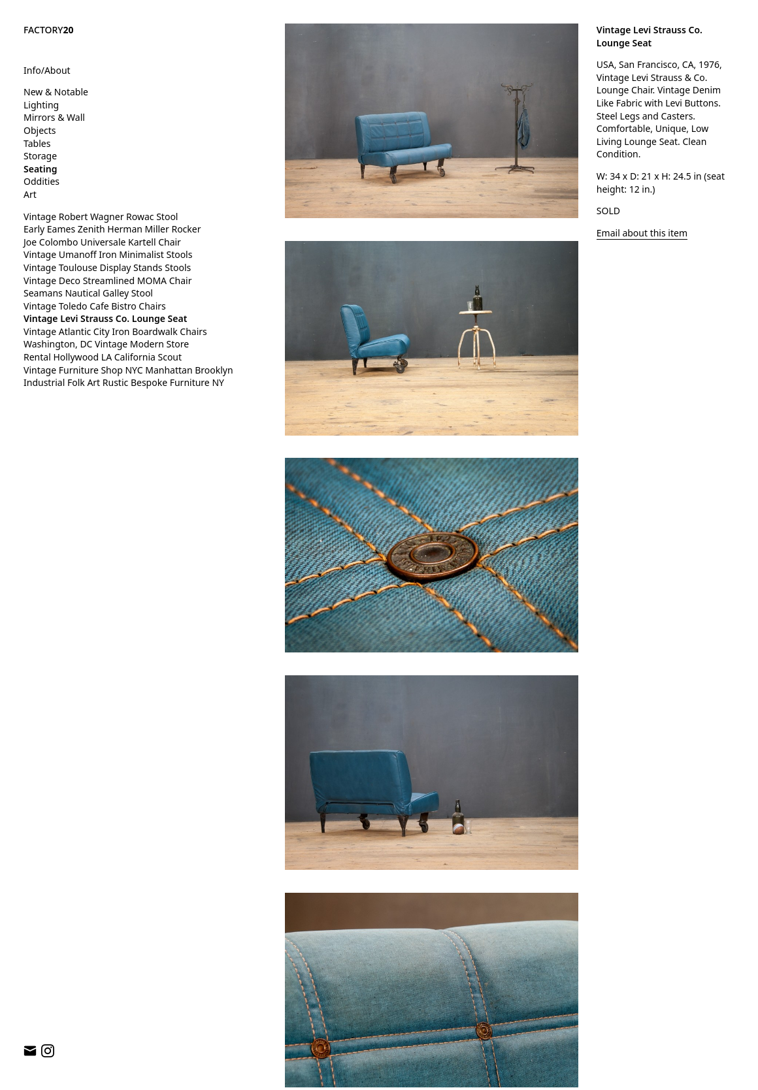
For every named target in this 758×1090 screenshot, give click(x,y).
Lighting (41, 105)
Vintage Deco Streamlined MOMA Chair (107, 280)
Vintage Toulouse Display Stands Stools (107, 267)
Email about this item (642, 233)
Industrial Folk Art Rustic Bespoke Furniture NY (124, 382)
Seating (40, 169)
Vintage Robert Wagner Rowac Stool (101, 216)
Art (30, 194)
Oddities (41, 181)
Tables (37, 143)
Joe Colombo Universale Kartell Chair (102, 242)
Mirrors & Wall (54, 117)
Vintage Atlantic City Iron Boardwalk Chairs (115, 331)
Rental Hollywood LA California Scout (103, 357)
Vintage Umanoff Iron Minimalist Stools (108, 254)
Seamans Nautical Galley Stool (88, 293)
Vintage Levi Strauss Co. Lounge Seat (105, 318)
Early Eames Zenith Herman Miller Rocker (112, 229)
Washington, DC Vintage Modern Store (106, 344)
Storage (40, 156)
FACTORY (49, 30)
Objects (40, 130)
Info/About (47, 70)
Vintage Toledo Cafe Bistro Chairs (95, 306)
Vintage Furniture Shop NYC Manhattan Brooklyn (128, 370)
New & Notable (56, 92)
